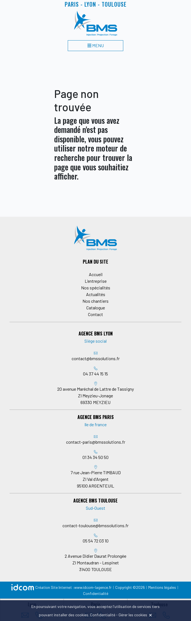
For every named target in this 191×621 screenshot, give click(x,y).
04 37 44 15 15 (95, 373)
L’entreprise (96, 281)
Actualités (95, 294)
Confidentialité (95, 593)
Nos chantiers (95, 301)
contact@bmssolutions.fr (96, 358)
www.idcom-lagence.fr (93, 587)
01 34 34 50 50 (95, 457)
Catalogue (95, 307)
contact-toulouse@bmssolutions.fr (95, 525)
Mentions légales (162, 587)
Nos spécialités (95, 287)
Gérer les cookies (133, 614)
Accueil (95, 274)
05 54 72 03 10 (96, 540)
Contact (95, 314)
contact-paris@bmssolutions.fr (95, 442)
